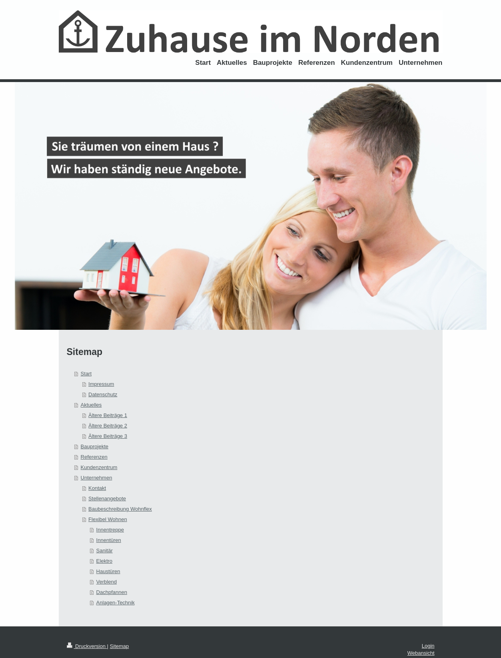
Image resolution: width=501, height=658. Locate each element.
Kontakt (97, 488)
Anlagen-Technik (115, 603)
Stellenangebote (107, 499)
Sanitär (104, 551)
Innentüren (108, 540)
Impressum (101, 384)
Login (428, 646)
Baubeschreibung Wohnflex (120, 509)
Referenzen (94, 457)
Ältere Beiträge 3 (107, 436)
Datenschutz (102, 394)
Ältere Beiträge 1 (107, 415)
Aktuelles (91, 405)
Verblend (106, 582)
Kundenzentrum (99, 467)
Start (86, 374)
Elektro (104, 561)
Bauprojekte (94, 446)
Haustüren (108, 571)
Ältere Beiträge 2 (107, 426)
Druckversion (87, 646)
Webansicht (421, 653)
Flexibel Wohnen (107, 519)
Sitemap (119, 646)
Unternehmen (96, 478)
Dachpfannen (111, 592)
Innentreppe (110, 530)
